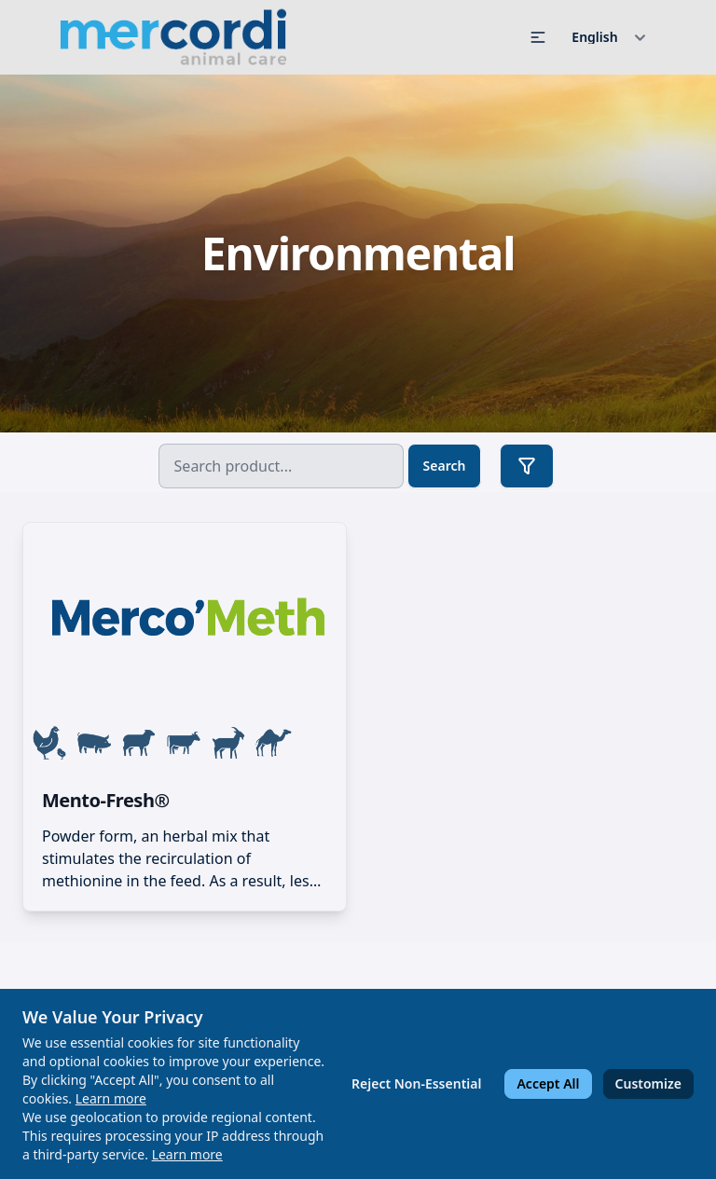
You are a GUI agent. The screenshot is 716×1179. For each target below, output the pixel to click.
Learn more (111, 1098)
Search (444, 465)
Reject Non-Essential (416, 1083)
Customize (648, 1083)
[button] (538, 37)
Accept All (547, 1083)
